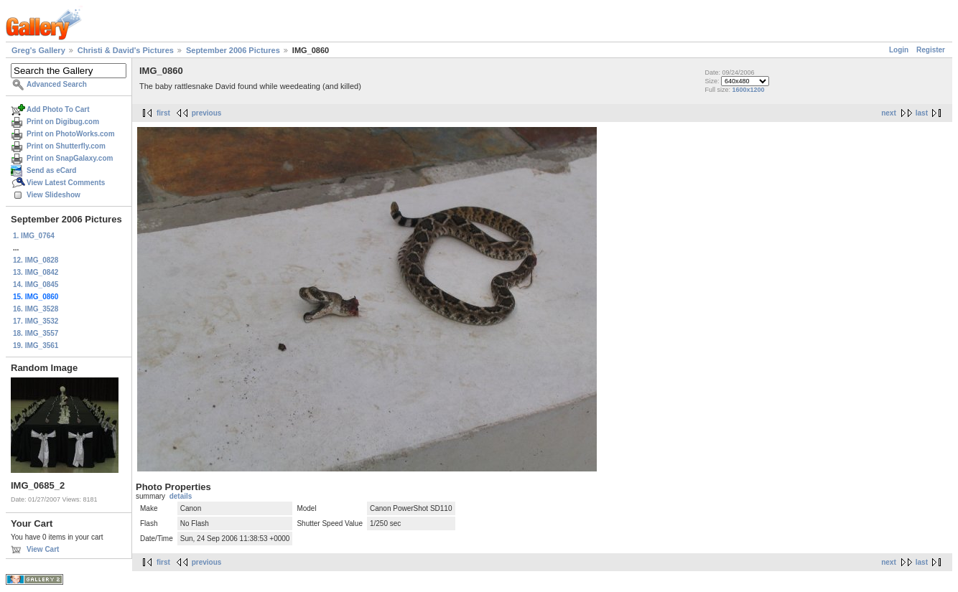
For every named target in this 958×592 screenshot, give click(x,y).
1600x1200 (748, 89)
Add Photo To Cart (58, 109)
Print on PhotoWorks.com (71, 134)
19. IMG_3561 (35, 345)
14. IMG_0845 (35, 284)
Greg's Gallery (38, 50)
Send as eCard (51, 170)
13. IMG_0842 (35, 272)
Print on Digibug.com (63, 122)
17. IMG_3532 (35, 321)
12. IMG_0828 (35, 260)
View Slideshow (53, 195)
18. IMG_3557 (35, 333)
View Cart (43, 549)
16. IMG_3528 (35, 309)
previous (207, 113)
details (180, 496)
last (922, 113)
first (163, 113)
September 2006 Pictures (233, 50)
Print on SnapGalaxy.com (70, 158)
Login (898, 50)
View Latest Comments (66, 183)
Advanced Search (57, 84)
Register (930, 50)
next (888, 113)
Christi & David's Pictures (126, 50)
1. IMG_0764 (34, 236)
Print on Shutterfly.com (66, 146)
